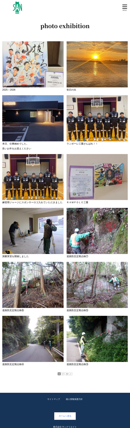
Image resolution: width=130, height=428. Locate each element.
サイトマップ (53, 399)
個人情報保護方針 (74, 399)
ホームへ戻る (65, 416)
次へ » (68, 374)
